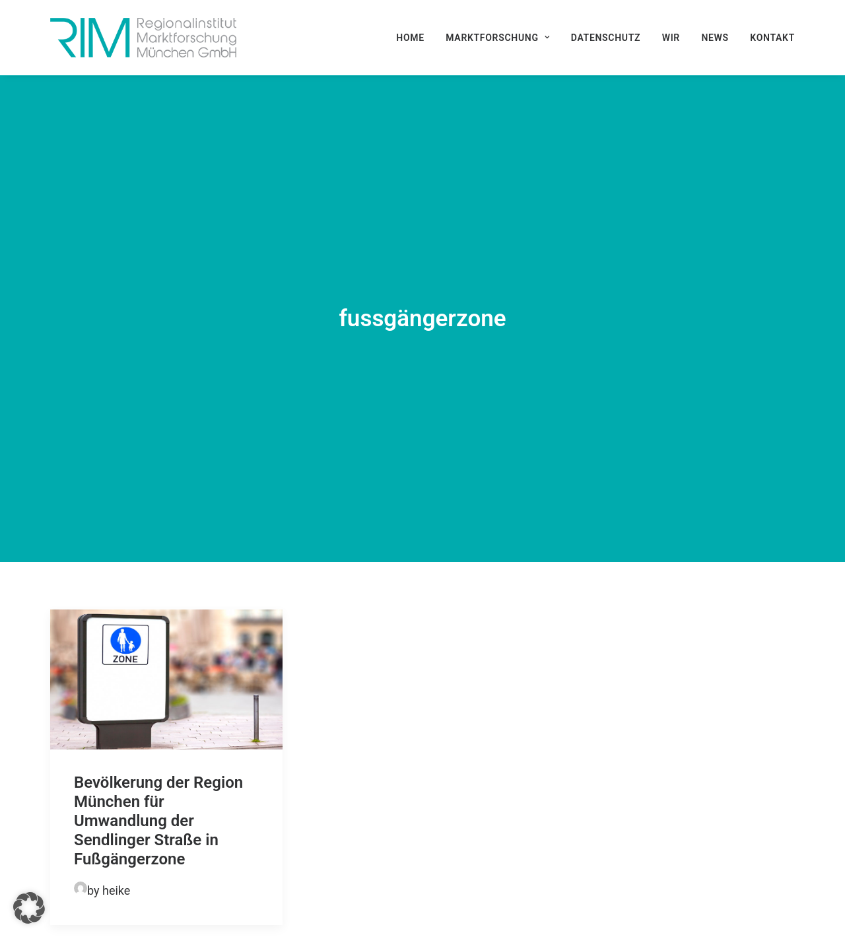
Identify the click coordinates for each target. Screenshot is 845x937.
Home (410, 37)
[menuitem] (415, 37)
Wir (671, 37)
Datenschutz (605, 37)
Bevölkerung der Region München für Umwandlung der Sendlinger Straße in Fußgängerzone (158, 742)
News (714, 37)
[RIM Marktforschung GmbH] (143, 37)
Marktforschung (497, 37)
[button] (166, 602)
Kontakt (772, 37)
